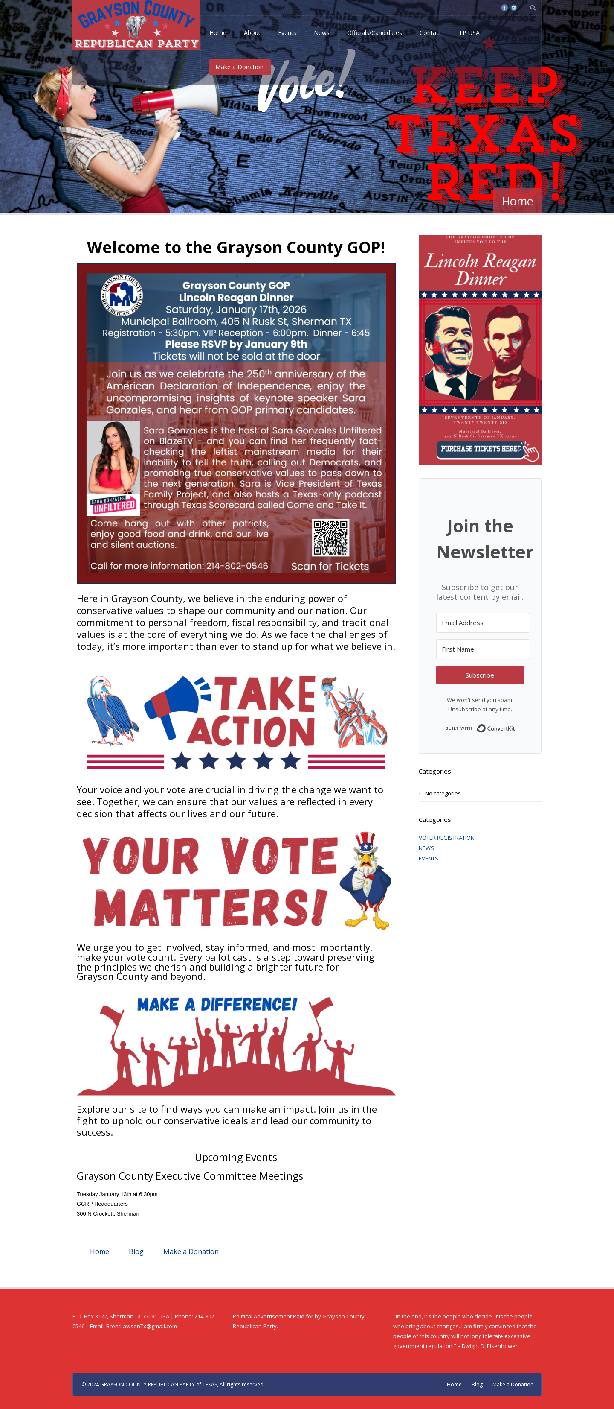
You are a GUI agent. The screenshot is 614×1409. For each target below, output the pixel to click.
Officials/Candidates (374, 33)
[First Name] (483, 649)
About (252, 33)
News (322, 33)
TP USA (469, 33)
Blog (136, 1251)
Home (217, 33)
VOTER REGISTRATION (447, 838)
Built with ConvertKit (515, 726)
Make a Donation (191, 1251)
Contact (430, 33)
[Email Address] (483, 623)
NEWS (426, 848)
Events (287, 33)
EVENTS (428, 858)
